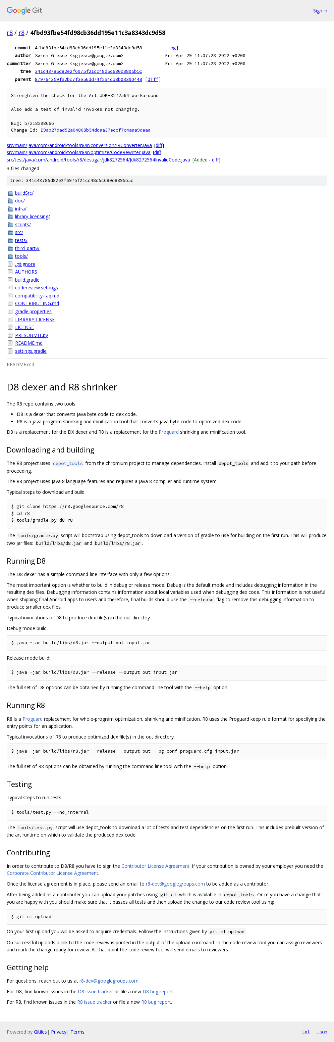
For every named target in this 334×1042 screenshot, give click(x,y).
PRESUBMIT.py (31, 335)
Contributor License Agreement (155, 866)
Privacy (58, 1032)
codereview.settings (36, 287)
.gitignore (25, 264)
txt (306, 1032)
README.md (29, 343)
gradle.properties (33, 311)
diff (153, 79)
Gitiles (40, 1032)
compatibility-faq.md (37, 295)
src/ (19, 232)
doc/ (20, 200)
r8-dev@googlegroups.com (175, 884)
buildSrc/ (24, 193)
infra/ (20, 208)
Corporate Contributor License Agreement (52, 873)
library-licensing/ (32, 216)
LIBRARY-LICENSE (35, 319)
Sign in (320, 10)
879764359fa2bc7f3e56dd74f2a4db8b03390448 (88, 79)
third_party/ (27, 248)
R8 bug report (156, 1002)
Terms (77, 1032)
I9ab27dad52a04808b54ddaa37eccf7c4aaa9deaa (96, 130)
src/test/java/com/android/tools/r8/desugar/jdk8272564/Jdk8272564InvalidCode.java (98, 159)
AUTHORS (26, 272)
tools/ (21, 256)
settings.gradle (31, 351)
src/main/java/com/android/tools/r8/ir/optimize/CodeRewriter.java (79, 152)
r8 (10, 33)
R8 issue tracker (94, 1002)
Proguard (169, 432)
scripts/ (23, 224)
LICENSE (24, 327)
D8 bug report (158, 991)
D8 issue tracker (95, 991)
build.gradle (27, 280)
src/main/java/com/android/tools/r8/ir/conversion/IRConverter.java (79, 145)
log (172, 48)
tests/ (21, 240)
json (322, 1032)
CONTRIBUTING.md (37, 303)
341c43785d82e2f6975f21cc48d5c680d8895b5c (88, 71)
